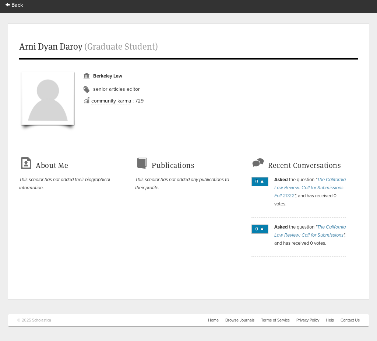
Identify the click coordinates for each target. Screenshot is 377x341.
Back (14, 5)
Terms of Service (275, 320)
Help (330, 320)
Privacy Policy (307, 320)
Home (213, 320)
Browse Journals (239, 320)
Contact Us (350, 320)
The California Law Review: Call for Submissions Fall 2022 (310, 188)
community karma (111, 101)
